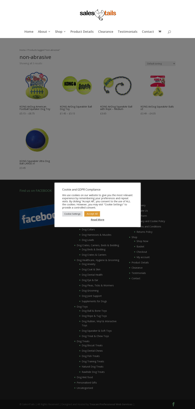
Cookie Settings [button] (72, 213)
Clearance (105, 32)
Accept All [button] (92, 213)
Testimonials (127, 32)
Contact (148, 32)
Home (28, 32)
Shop (58, 32)
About (42, 32)
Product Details (82, 32)
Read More (97, 219)
